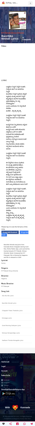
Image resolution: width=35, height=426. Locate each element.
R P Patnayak (5, 286)
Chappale (26, 39)
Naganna (4, 279)
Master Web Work (25, 419)
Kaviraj (3, 263)
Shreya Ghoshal (17, 33)
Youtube (5, 385)
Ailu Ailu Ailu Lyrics (8, 295)
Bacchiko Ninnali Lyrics (9, 303)
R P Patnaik (6, 33)
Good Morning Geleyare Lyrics (11, 325)
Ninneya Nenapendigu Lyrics (11, 333)
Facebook (5, 380)
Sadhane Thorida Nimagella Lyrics (12, 340)
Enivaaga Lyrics (7, 318)
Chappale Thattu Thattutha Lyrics (12, 310)
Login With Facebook (10, 232)
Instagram (5, 383)
